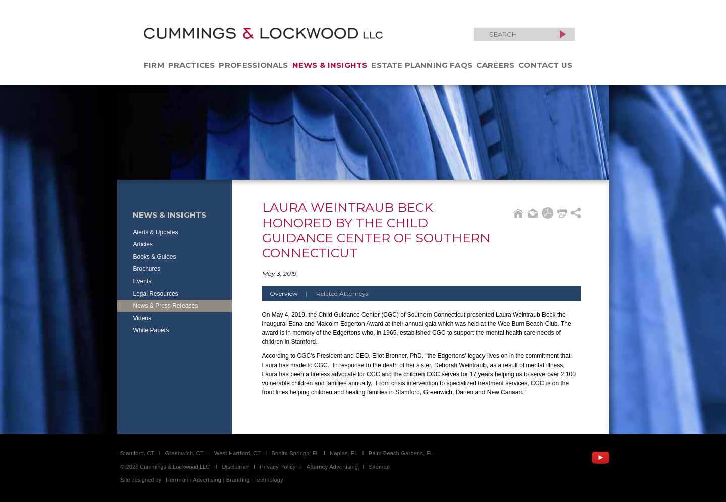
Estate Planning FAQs (421, 65)
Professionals (253, 65)
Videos (142, 318)
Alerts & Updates (155, 232)
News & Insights (330, 65)
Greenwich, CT (184, 453)
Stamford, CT (137, 453)
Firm (154, 65)
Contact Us (545, 65)
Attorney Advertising (332, 467)
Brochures (147, 268)
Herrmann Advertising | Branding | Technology (224, 480)
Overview (292, 293)
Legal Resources (155, 293)
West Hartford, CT (237, 453)
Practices (191, 65)
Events (142, 281)
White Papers (151, 330)
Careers (495, 65)
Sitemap (379, 467)
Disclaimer (235, 467)
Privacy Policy (278, 467)
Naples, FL (343, 453)
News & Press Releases (165, 305)
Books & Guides (154, 256)
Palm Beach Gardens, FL (401, 453)
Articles (143, 244)
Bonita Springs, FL (295, 453)
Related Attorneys (342, 293)
